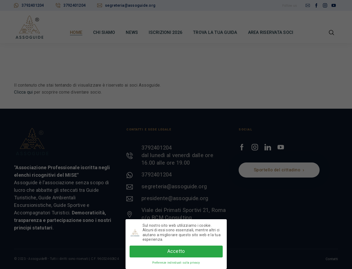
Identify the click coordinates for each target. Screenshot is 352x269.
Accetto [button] (176, 250)
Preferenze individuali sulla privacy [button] (176, 261)
